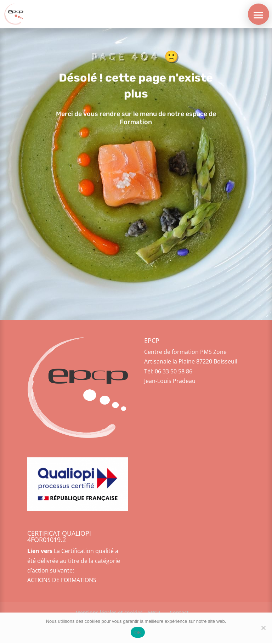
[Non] (263, 627)
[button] (258, 14)
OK (137, 632)
